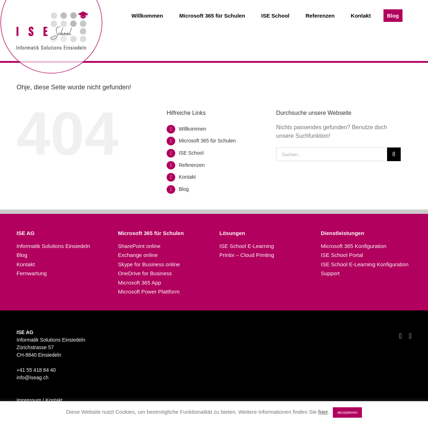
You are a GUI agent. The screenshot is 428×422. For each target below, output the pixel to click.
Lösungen (232, 233)
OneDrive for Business (145, 273)
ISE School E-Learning (246, 246)
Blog (184, 189)
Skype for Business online (149, 264)
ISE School (191, 153)
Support (330, 273)
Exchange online (138, 255)
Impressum (29, 400)
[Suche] (394, 154)
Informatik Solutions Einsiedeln (53, 246)
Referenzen (192, 165)
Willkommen (192, 129)
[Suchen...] (331, 154)
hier (323, 412)
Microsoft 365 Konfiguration (354, 246)
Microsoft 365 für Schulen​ (207, 141)
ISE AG (25, 233)
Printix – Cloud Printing (246, 255)
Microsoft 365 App (139, 283)
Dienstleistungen (342, 233)
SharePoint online (139, 246)
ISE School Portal (342, 255)
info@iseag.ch (32, 377)
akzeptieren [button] (347, 412)
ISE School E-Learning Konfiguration (365, 264)
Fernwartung (32, 273)
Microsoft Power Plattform (149, 292)
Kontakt (187, 177)
